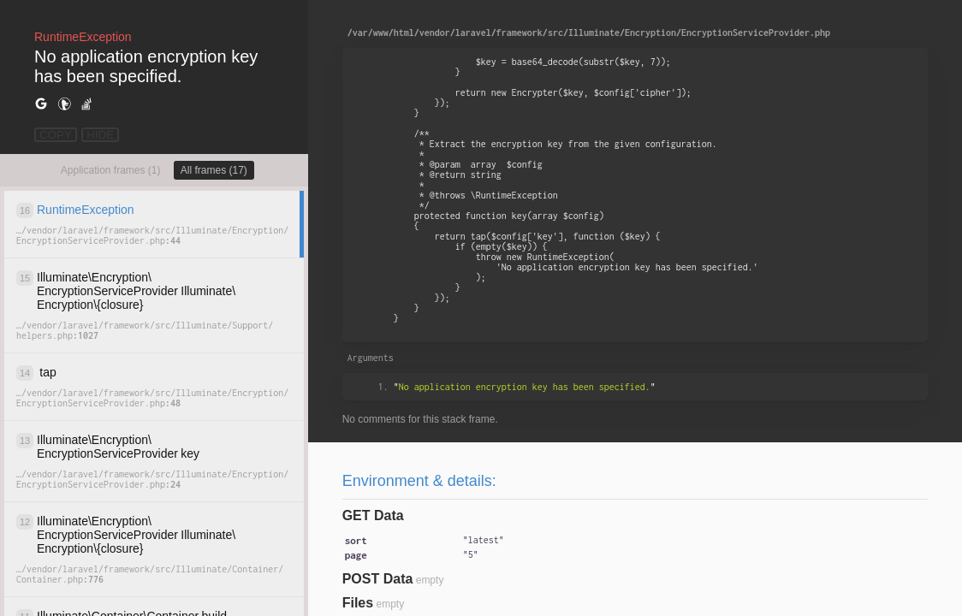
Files (357, 602)
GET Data (373, 515)
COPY (55, 134)
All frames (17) (214, 170)
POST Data (377, 579)
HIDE (100, 134)
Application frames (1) (111, 170)
